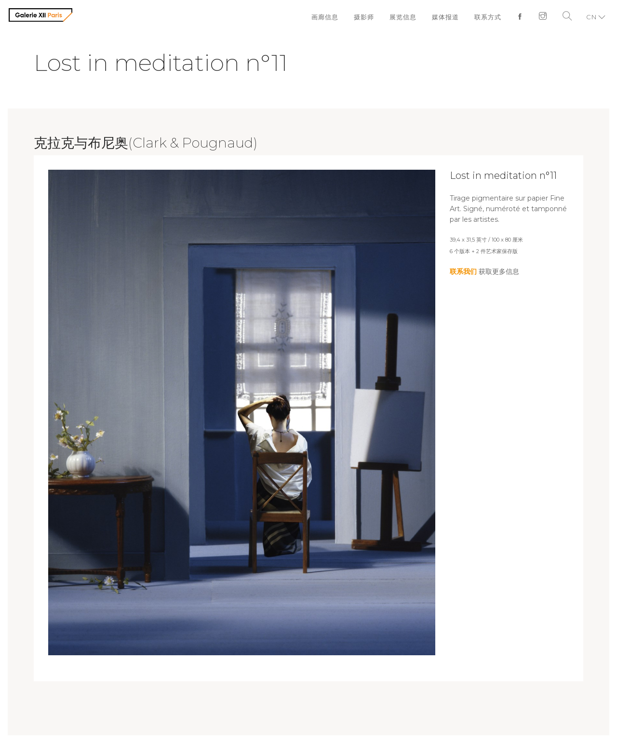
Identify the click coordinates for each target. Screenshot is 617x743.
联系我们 (463, 271)
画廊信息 (324, 17)
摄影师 (364, 17)
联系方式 (487, 17)
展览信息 (402, 17)
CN (591, 17)
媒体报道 (445, 17)
